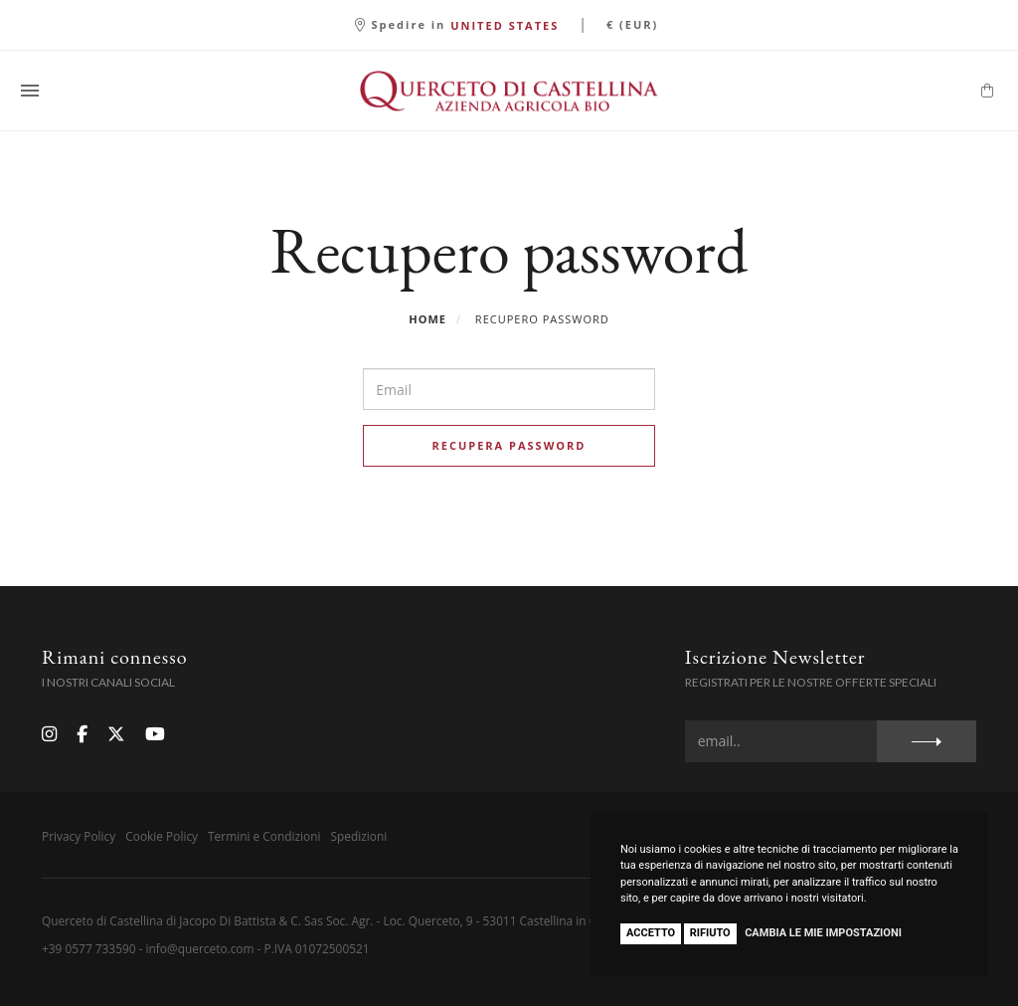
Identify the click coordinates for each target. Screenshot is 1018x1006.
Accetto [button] (650, 932)
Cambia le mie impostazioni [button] (823, 932)
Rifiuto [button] (710, 932)
